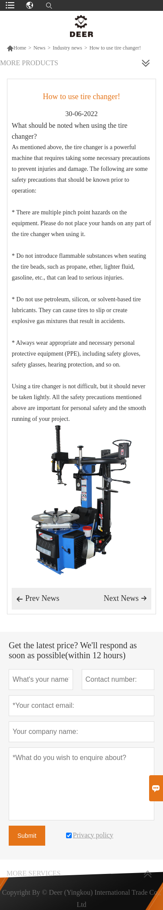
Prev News (38, 599)
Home (16, 47)
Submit (27, 835)
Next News (125, 598)
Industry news (67, 48)
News (39, 48)
